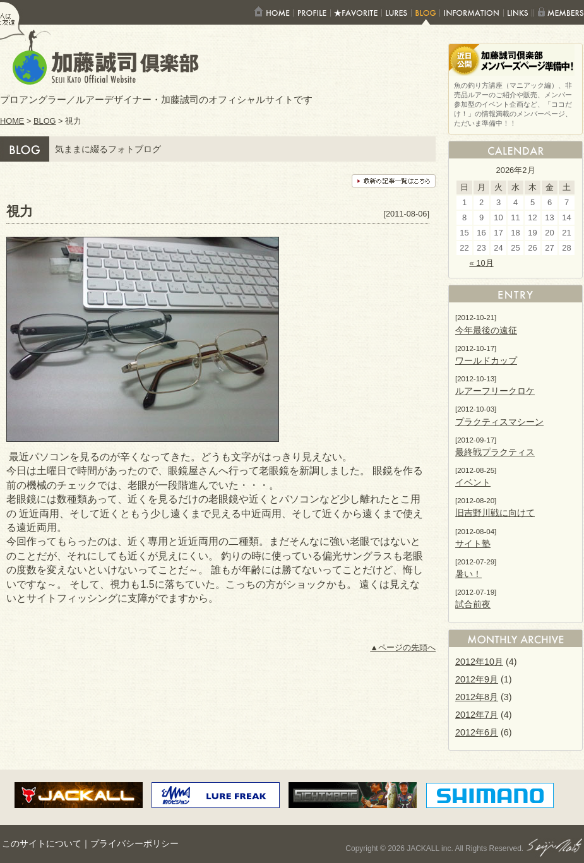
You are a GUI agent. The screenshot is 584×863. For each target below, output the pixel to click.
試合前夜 (473, 604)
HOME (12, 121)
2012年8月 (476, 697)
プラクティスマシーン (499, 422)
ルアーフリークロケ (495, 391)
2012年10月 (479, 662)
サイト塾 (473, 544)
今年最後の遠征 (486, 330)
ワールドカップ (486, 360)
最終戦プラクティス (495, 452)
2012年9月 (476, 679)
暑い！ (468, 574)
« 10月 (481, 263)
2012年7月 (476, 715)
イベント (473, 482)
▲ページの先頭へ (403, 647)
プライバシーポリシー (134, 843)
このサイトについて (41, 843)
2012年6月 (476, 732)
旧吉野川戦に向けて (495, 513)
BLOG (44, 121)
